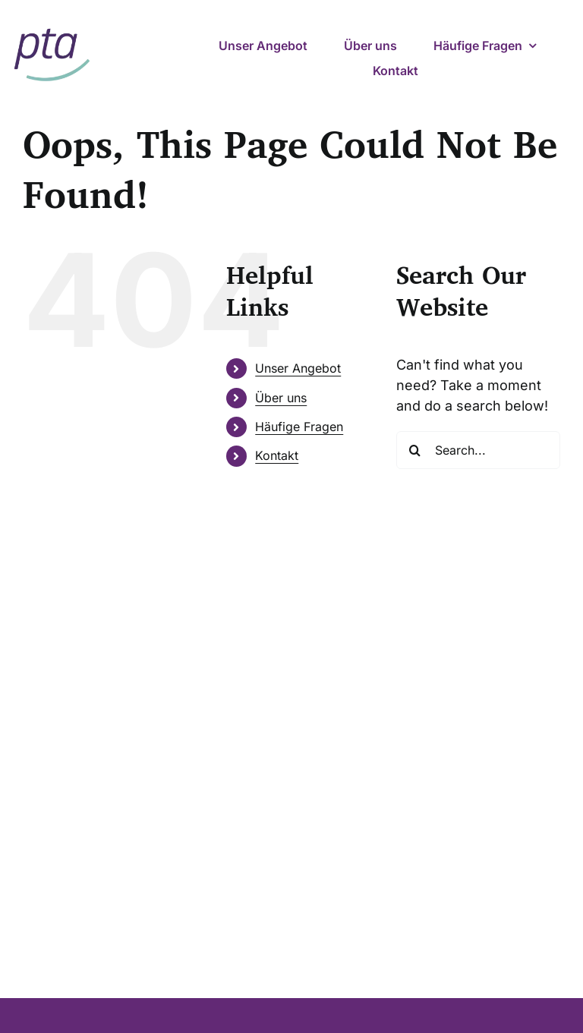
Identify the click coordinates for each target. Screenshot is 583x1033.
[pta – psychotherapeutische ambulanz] (52, 25)
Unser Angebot (298, 368)
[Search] (415, 450)
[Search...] (478, 450)
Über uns (281, 397)
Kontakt (276, 455)
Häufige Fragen (299, 426)
